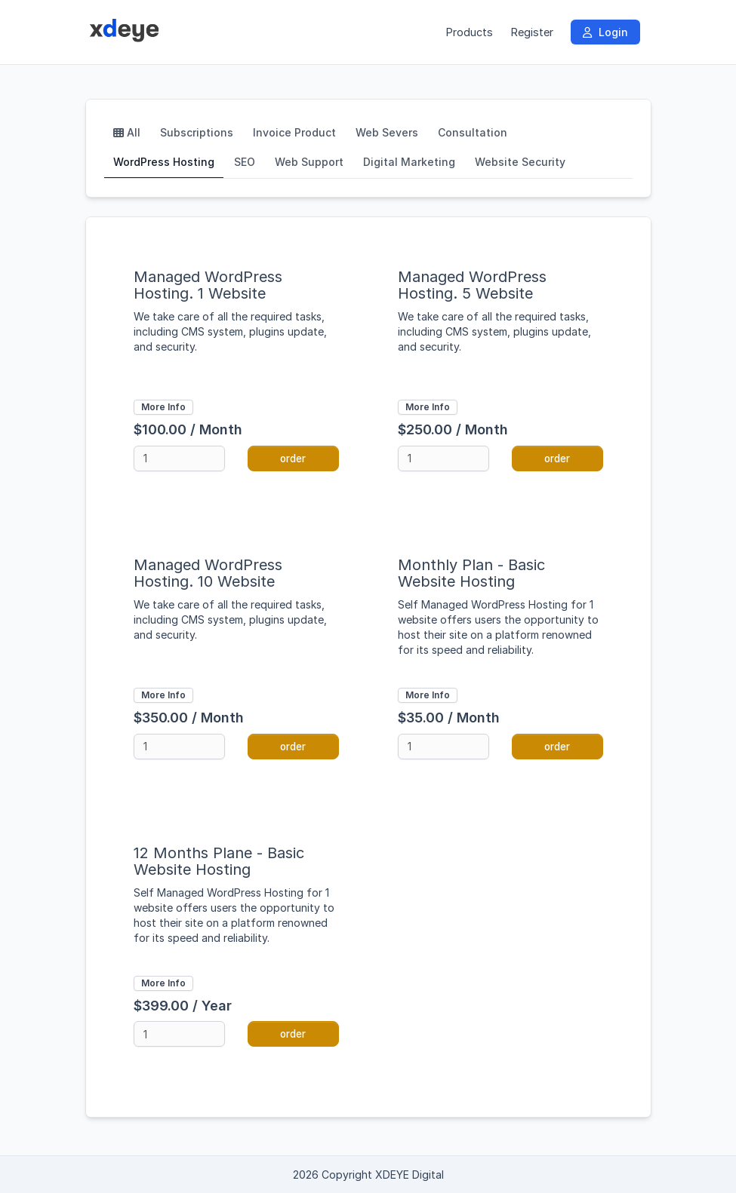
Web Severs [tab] (387, 132)
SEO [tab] (244, 161)
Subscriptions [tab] (196, 132)
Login (605, 32)
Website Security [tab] (520, 161)
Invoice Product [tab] (294, 132)
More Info (163, 406)
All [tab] (126, 132)
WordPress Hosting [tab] (163, 161)
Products (469, 32)
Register (531, 32)
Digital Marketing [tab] (409, 161)
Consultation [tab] (472, 132)
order (293, 458)
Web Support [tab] (309, 161)
